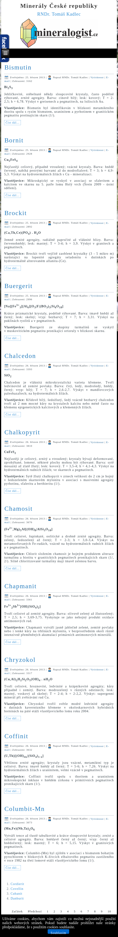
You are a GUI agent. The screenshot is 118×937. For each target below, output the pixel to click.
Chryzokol (20, 659)
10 (109, 911)
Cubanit (16, 893)
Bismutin (18, 67)
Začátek (17, 911)
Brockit (15, 212)
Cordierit (17, 884)
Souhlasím (58, 932)
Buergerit (18, 285)
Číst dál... (12, 122)
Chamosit (18, 508)
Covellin (17, 889)
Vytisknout (97, 77)
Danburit (17, 898)
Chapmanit (20, 586)
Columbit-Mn (24, 808)
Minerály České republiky (59, 6)
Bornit (14, 140)
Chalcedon (20, 355)
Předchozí (35, 911)
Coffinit (16, 736)
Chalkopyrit (22, 432)
